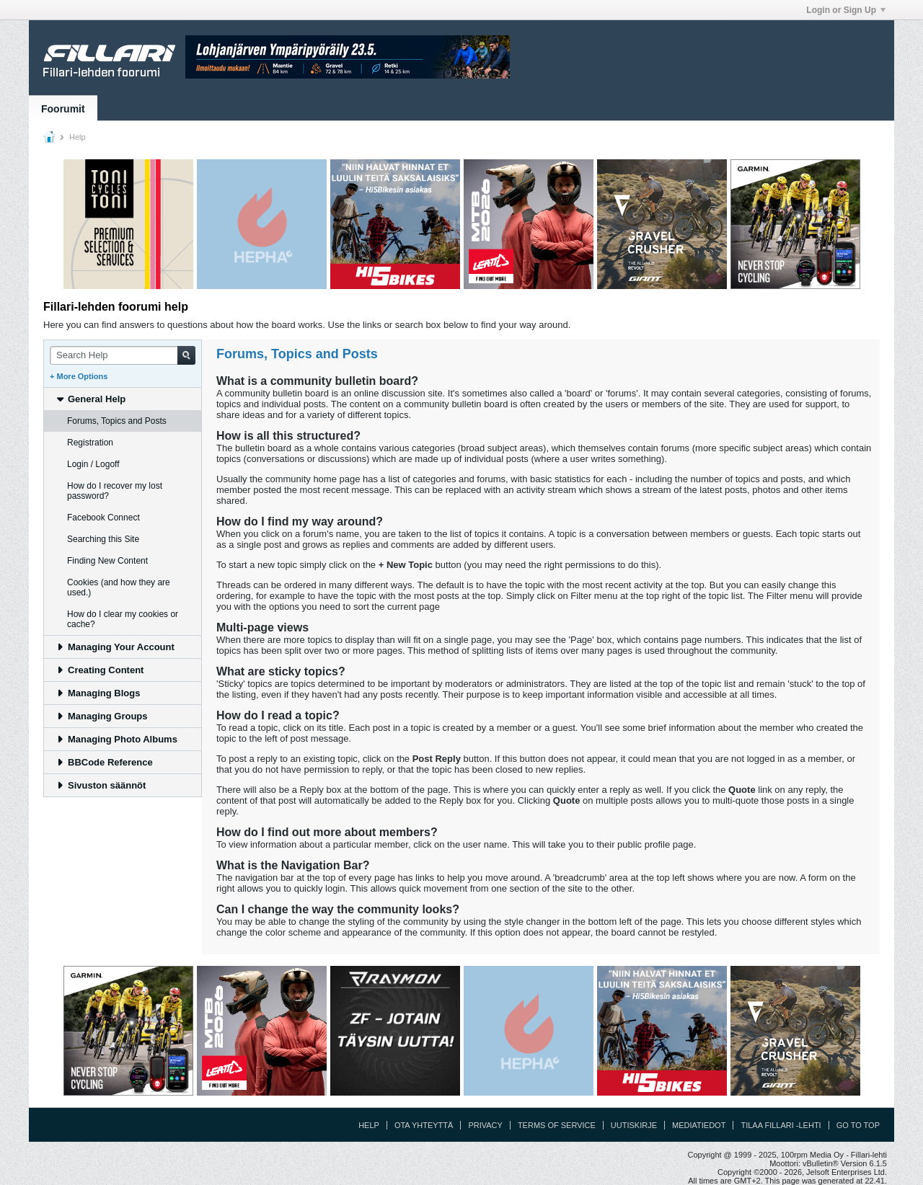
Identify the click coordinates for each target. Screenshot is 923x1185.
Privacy (485, 1125)
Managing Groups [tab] (102, 716)
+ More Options (78, 376)
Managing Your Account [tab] (115, 647)
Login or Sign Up (846, 10)
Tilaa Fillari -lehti (781, 1125)
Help (368, 1125)
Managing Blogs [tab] (98, 693)
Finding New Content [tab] (107, 561)
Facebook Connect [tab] (103, 517)
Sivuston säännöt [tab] (101, 785)
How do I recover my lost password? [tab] (114, 491)
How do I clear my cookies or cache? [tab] (122, 619)
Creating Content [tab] (99, 670)
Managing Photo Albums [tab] (116, 739)
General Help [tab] (90, 399)
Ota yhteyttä (424, 1125)
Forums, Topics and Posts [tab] (117, 421)
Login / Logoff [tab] (93, 464)
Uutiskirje (634, 1125)
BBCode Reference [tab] (104, 762)
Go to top (858, 1125)
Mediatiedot (698, 1125)
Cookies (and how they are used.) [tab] (118, 587)
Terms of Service (557, 1125)
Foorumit (63, 109)
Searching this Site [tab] (103, 539)
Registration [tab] (90, 443)
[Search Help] (122, 355)
